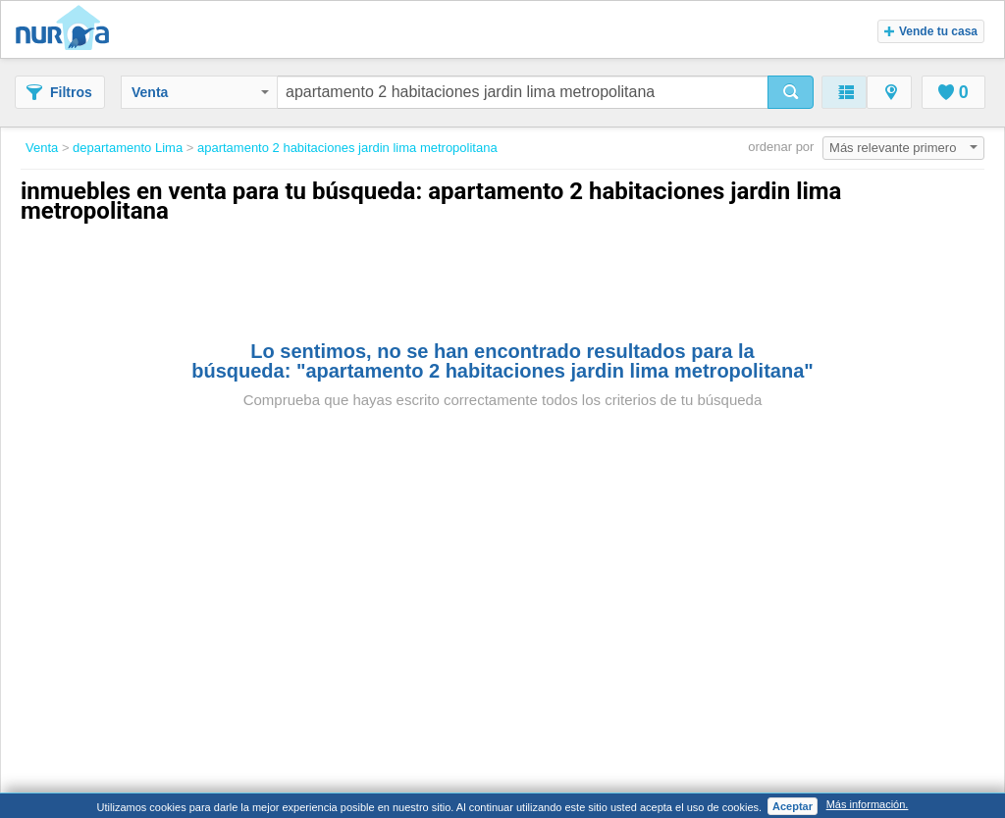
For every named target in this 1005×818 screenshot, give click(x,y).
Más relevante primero (903, 147)
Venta (200, 92)
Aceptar (792, 806)
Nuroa (67, 29)
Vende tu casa (931, 31)
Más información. (867, 804)
